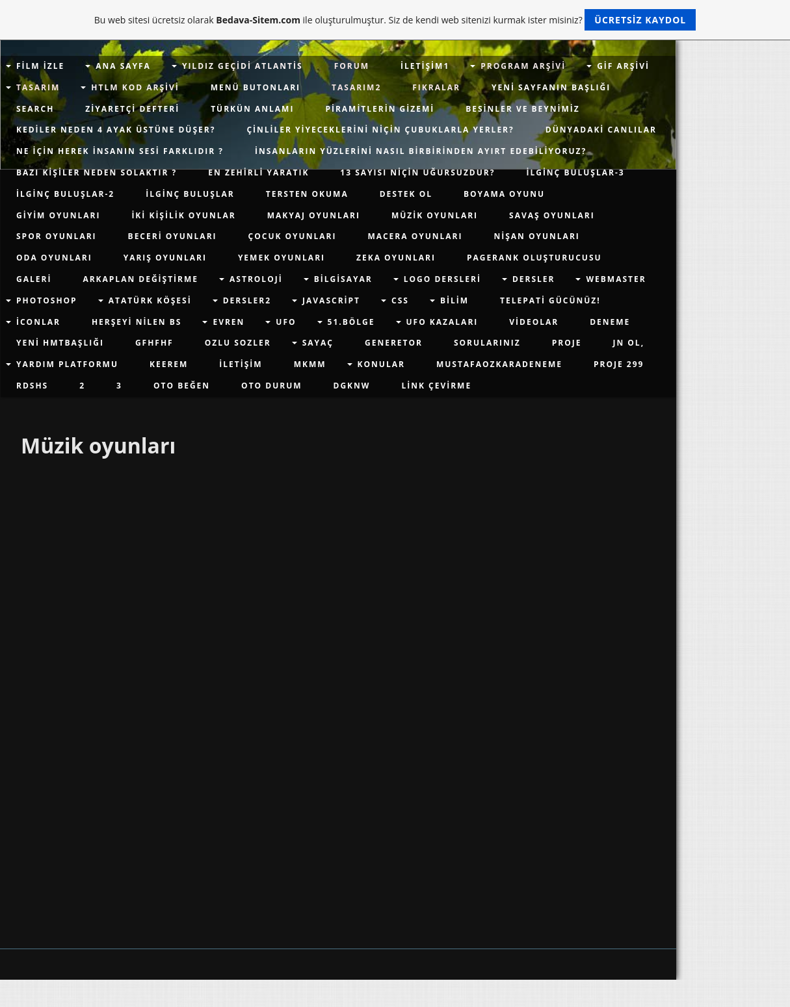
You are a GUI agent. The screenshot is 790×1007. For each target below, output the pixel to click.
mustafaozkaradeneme (499, 364)
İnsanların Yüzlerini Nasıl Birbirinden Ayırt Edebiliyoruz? (420, 151)
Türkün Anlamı (252, 108)
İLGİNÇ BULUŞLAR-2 (65, 193)
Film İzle (40, 65)
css (400, 300)
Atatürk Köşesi (150, 300)
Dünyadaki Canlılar (601, 129)
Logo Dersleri (442, 279)
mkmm (310, 364)
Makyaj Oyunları (313, 215)
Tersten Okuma (307, 193)
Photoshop (46, 300)
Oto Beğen (181, 385)
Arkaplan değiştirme (140, 279)
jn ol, (628, 342)
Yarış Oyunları (165, 257)
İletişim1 (425, 65)
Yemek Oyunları (281, 257)
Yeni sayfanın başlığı (551, 87)
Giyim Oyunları (58, 215)
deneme (610, 321)
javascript (331, 300)
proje (567, 342)
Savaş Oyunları (552, 215)
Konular (381, 364)
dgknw (352, 385)
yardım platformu (67, 364)
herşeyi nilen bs (137, 321)
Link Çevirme (436, 385)
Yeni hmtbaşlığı (60, 342)
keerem (169, 364)
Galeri (33, 279)
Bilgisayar (343, 279)
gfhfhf (154, 342)
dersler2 (247, 300)
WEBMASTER (616, 279)
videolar (534, 321)
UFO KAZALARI (442, 321)
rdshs (32, 385)
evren (228, 321)
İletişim (240, 364)
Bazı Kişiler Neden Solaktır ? (96, 172)
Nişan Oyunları (536, 236)
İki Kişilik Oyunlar (183, 215)
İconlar (38, 321)
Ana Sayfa (123, 65)
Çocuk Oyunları (292, 236)
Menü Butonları (255, 87)
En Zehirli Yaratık (258, 172)
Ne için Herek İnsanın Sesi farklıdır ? (120, 151)
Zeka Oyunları (396, 257)
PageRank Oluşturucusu (534, 257)
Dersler (533, 279)
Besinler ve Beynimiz (523, 108)
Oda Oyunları (54, 257)
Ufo (286, 321)
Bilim (454, 300)
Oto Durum (271, 385)
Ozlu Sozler (238, 342)
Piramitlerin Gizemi (379, 108)
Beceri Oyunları (172, 236)
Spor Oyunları (56, 236)
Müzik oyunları (434, 215)
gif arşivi (623, 65)
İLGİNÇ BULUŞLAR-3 (575, 172)
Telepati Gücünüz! (550, 300)
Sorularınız (487, 342)
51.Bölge (351, 321)
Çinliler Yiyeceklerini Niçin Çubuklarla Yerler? (380, 129)
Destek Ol (406, 193)
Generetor (394, 342)
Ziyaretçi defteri (132, 108)
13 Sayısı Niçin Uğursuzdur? (417, 172)
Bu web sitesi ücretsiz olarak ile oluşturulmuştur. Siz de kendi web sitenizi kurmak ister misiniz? (395, 20)
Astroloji (256, 279)
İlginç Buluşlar (190, 193)
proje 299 (619, 364)
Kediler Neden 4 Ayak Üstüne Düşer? (115, 129)
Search (35, 108)
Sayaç (318, 342)
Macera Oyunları (414, 236)
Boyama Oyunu (504, 193)
